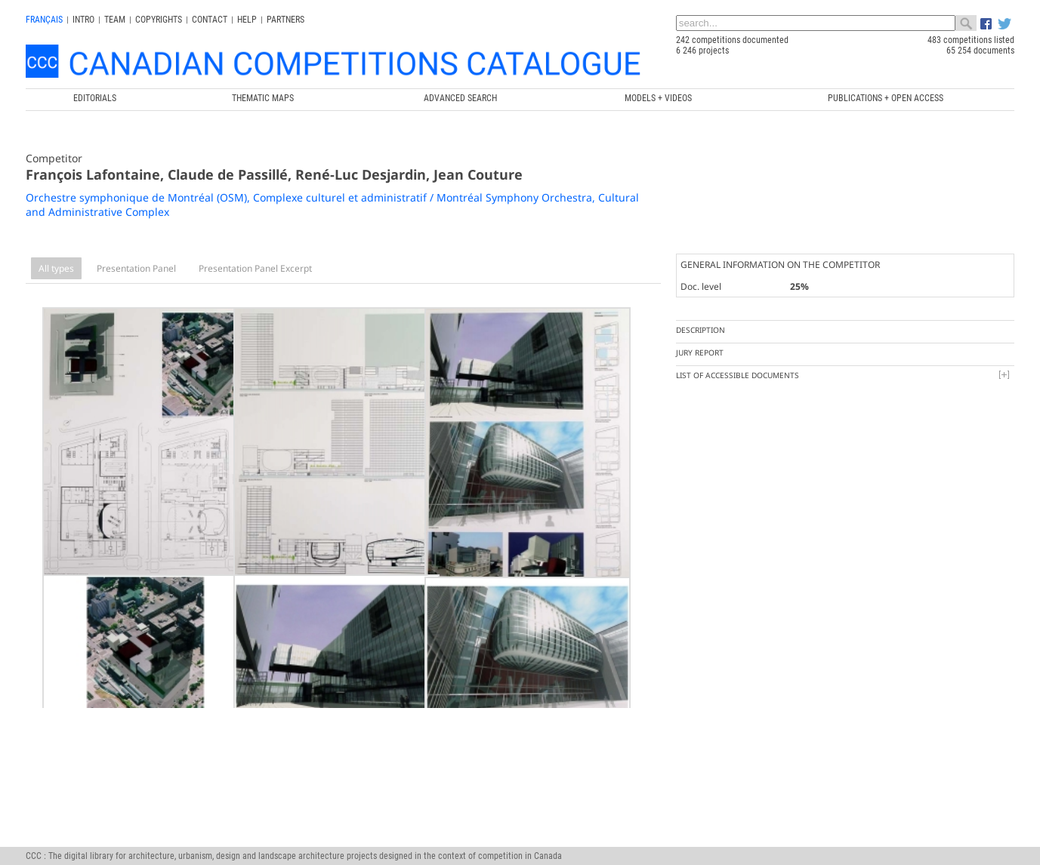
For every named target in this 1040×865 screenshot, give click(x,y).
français (44, 19)
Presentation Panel (136, 268)
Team (114, 19)
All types (56, 268)
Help (247, 19)
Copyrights (158, 19)
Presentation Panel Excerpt (255, 268)
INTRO (83, 19)
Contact (209, 19)
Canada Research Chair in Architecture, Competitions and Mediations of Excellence (310, 834)
